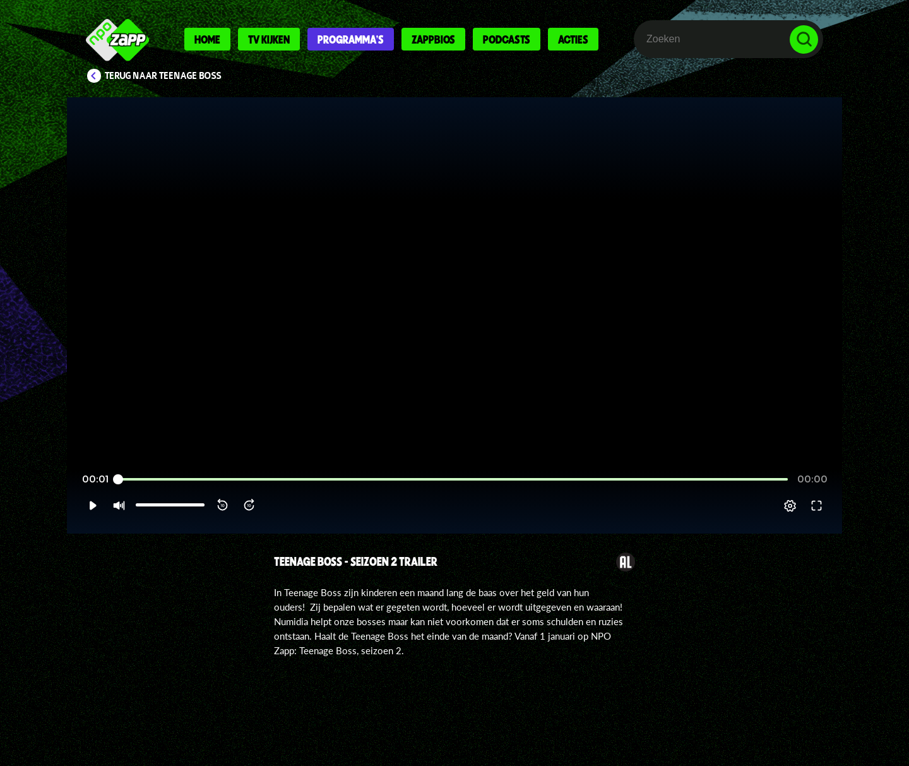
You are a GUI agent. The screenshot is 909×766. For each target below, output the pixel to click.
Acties (573, 39)
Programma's (351, 39)
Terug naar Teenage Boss (163, 75)
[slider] (453, 479)
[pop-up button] (790, 505)
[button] (92, 505)
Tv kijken (269, 39)
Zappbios (433, 39)
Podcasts (506, 39)
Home (207, 39)
